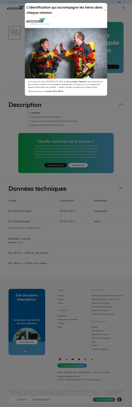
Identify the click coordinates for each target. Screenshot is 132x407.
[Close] (104, 5)
